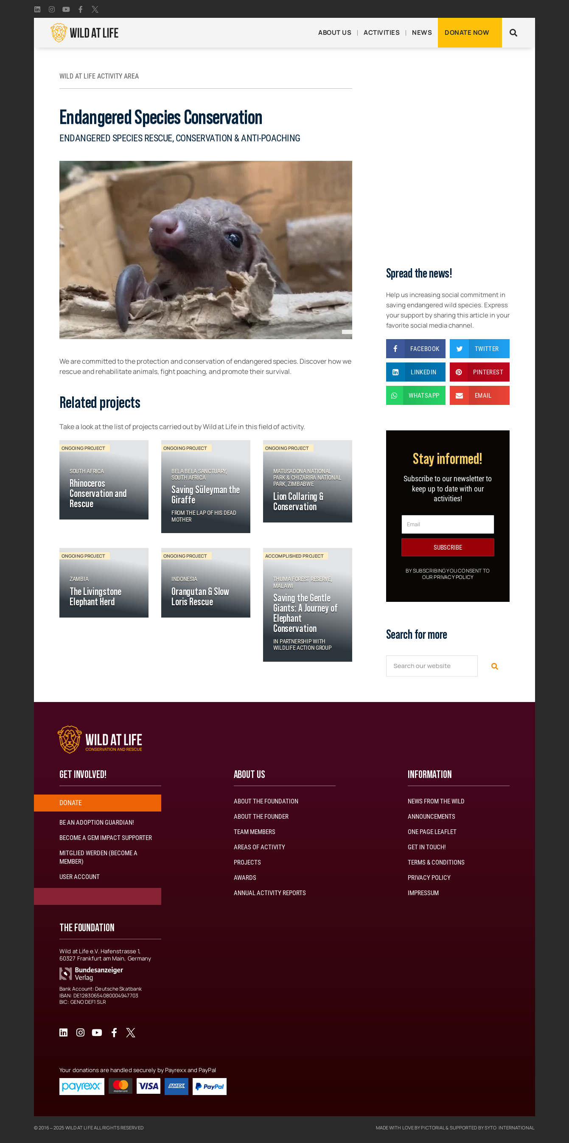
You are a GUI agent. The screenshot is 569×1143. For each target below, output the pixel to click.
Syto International (509, 1127)
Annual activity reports (270, 893)
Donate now (467, 32)
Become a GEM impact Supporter (105, 838)
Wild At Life (79, 1127)
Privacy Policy (454, 577)
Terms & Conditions (436, 862)
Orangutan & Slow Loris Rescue (200, 597)
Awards (245, 878)
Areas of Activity (259, 847)
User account (79, 877)
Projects (247, 862)
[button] (513, 33)
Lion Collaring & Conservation (298, 502)
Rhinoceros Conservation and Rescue (98, 494)
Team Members (254, 832)
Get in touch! (427, 847)
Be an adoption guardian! (96, 822)
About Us (334, 32)
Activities (382, 32)
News (422, 32)
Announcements (431, 816)
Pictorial (433, 1127)
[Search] (494, 666)
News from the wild (436, 801)
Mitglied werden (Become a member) (98, 857)
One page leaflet (432, 832)
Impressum (423, 893)
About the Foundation (266, 801)
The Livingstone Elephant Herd (95, 597)
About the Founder (261, 816)
